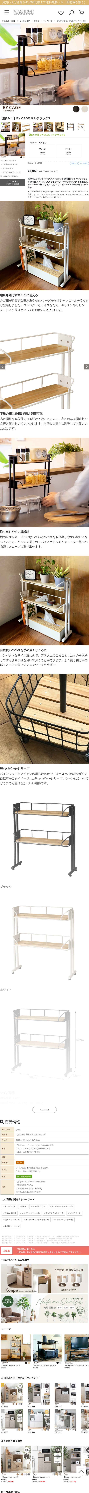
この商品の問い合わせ (10, 164)
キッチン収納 (25, 21)
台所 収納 (40, 1241)
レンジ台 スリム (38, 1206)
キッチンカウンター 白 (55, 1213)
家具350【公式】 (9, 21)
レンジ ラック (75, 1213)
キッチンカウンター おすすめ (37, 1220)
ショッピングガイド (9, 160)
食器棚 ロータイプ (12, 1226)
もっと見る (44, 1110)
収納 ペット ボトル (12, 1220)
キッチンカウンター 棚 (64, 1220)
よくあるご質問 (8, 168)
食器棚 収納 (40, 1238)
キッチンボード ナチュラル (62, 1206)
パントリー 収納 (42, 1243)
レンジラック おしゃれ (31, 1213)
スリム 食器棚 (10, 1213)
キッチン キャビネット (44, 1236)
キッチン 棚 (47, 21)
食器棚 (36, 21)
